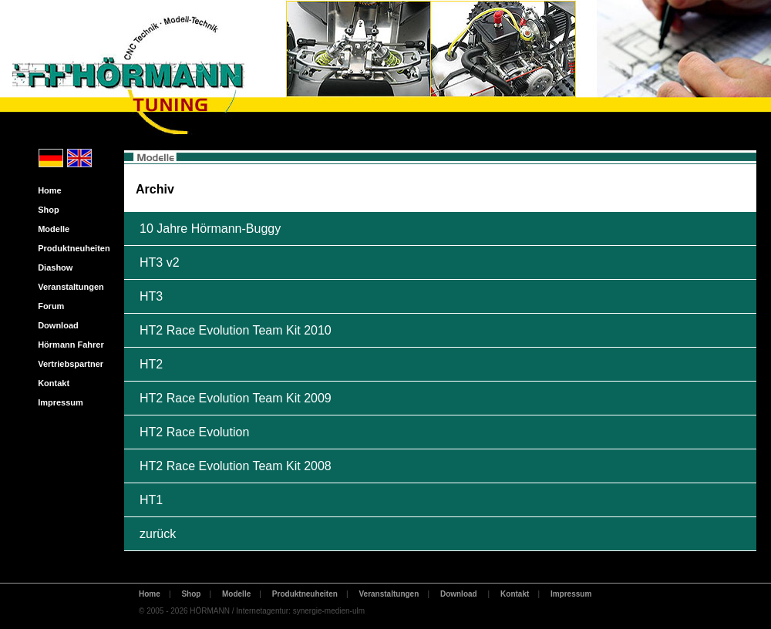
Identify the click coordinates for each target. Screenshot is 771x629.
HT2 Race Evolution (194, 432)
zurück (158, 533)
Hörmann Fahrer (67, 344)
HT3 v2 (160, 262)
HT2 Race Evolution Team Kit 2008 (236, 466)
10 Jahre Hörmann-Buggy (210, 228)
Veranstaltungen (67, 286)
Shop (45, 209)
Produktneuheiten (70, 248)
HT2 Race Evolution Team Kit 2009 (236, 398)
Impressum (57, 402)
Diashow (51, 267)
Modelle (50, 229)
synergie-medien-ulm (329, 611)
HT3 (151, 296)
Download (55, 325)
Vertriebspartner (67, 363)
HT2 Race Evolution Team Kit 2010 (236, 330)
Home (46, 190)
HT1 (151, 499)
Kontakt (50, 383)
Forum (47, 306)
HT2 (151, 364)
